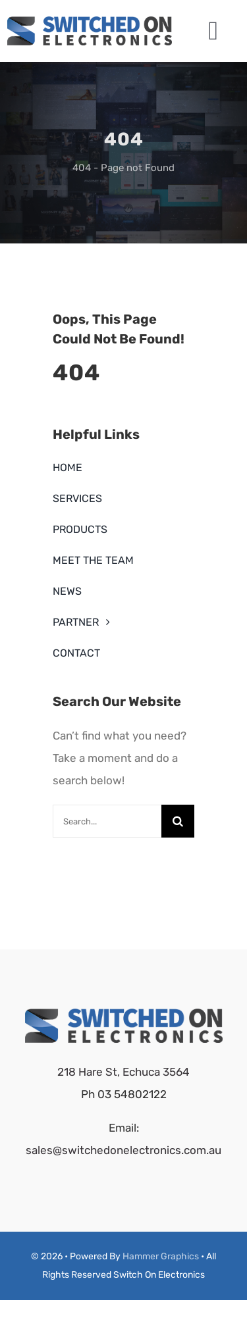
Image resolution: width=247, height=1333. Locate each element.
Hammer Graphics (161, 1256)
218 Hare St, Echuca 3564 (123, 1071)
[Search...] (107, 821)
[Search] (177, 821)
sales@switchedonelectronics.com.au (123, 1150)
